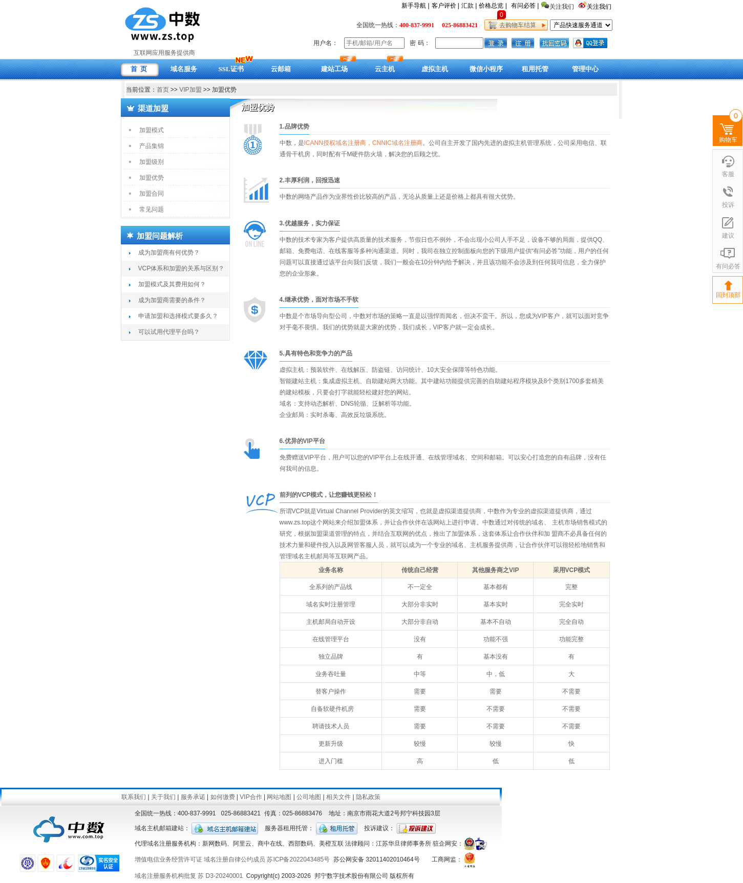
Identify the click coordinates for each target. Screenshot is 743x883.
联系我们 (133, 797)
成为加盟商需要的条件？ (172, 300)
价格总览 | (492, 5)
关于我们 (163, 797)
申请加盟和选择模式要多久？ (178, 316)
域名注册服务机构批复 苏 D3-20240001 (189, 875)
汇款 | (469, 5)
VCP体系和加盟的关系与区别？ (181, 268)
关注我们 (600, 6)
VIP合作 (251, 797)
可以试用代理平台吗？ (169, 331)
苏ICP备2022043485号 (298, 859)
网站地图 (279, 797)
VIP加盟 (190, 89)
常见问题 (151, 209)
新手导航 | (415, 5)
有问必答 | (525, 5)
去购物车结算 (516, 25)
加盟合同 (151, 193)
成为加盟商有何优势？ (169, 252)
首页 (163, 89)
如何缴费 (222, 797)
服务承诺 (193, 797)
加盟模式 (151, 130)
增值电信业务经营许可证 (168, 859)
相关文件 (338, 797)
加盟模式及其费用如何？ (172, 284)
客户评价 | (445, 5)
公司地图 (308, 797)
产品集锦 (151, 146)
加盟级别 (151, 161)
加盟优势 (151, 177)
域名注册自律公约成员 (234, 859)
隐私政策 (368, 797)
